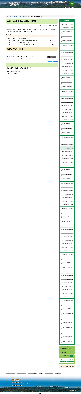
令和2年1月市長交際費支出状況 (67, 300)
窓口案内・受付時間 (32, 373)
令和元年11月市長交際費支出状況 (67, 309)
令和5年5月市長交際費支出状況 (67, 151)
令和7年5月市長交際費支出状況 (67, 59)
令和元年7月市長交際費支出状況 (66, 328)
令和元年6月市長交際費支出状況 (66, 332)
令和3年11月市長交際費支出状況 (66, 217)
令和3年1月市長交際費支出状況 (67, 254)
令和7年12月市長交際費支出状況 (66, 32)
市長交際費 (25, 16)
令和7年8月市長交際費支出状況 (67, 48)
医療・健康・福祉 (34, 13)
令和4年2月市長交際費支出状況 (67, 204)
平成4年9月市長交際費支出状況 (67, 183)
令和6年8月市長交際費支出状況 (67, 95)
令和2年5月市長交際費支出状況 (67, 286)
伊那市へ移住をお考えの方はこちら (66, 347)
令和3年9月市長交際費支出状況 (67, 225)
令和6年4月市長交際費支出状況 (67, 109)
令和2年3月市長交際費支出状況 (67, 293)
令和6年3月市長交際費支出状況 (67, 112)
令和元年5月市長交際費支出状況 (66, 337)
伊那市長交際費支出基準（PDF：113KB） (16, 53)
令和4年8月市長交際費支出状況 (67, 187)
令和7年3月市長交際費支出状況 (67, 66)
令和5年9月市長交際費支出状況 (67, 137)
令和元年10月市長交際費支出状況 (67, 314)
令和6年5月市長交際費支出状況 (67, 105)
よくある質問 (65, 352)
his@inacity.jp (16, 75)
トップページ (9, 16)
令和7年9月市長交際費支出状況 (67, 45)
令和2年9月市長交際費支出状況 (67, 272)
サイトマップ (58, 373)
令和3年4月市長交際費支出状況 (67, 243)
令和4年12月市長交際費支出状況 (66, 170)
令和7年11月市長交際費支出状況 (66, 36)
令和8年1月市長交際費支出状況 (67, 27)
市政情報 (46, 13)
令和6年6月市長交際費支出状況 (67, 102)
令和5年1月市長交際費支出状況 (67, 165)
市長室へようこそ (17, 16)
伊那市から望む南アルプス (73, 390)
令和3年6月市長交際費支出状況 (67, 236)
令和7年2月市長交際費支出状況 (67, 70)
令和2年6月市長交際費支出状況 (67, 282)
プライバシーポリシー (21, 373)
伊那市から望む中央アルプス (69, 7)
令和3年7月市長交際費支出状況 (67, 233)
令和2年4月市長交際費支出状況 (67, 289)
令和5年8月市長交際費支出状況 (67, 141)
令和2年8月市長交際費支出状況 (67, 275)
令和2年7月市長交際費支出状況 (67, 279)
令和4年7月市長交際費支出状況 (67, 190)
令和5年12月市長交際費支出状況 (66, 124)
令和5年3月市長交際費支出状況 (67, 158)
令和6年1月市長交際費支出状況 (67, 119)
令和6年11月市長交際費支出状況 (66, 82)
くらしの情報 (12, 13)
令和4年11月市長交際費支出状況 (66, 174)
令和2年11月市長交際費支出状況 (66, 263)
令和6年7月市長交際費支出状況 (67, 98)
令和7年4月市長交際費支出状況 (67, 63)
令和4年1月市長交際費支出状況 (67, 208)
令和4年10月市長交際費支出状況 (66, 179)
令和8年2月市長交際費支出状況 (67, 24)
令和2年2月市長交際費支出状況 (67, 296)
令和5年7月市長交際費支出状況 (67, 144)
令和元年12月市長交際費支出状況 (67, 304)
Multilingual (66, 1)
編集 (71, 356)
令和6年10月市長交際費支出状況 (66, 87)
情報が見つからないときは (67, 366)
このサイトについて (10, 373)
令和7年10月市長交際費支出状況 (66, 41)
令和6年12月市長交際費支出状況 (66, 78)
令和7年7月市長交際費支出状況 (67, 52)
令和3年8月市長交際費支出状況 (67, 229)
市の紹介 (69, 13)
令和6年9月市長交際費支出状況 (67, 91)
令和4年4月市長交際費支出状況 (67, 201)
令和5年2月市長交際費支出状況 (67, 162)
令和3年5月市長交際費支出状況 (67, 240)
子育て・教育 (23, 13)
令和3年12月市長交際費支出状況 (66, 212)
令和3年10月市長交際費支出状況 (66, 222)
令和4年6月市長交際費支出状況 (67, 194)
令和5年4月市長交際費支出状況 (67, 155)
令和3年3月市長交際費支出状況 (67, 247)
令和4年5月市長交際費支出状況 (67, 197)
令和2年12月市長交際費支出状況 (66, 258)
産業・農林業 (57, 13)
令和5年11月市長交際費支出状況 (66, 128)
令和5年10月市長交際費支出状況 (66, 133)
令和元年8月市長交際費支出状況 (66, 323)
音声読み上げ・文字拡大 (57, 2)
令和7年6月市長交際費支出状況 (67, 56)
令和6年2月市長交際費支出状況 (67, 116)
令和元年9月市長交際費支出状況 (66, 318)
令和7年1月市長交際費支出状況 (67, 73)
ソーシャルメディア (49, 373)
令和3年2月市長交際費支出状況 (67, 250)
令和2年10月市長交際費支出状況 (66, 268)
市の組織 (41, 373)
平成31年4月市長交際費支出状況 (66, 342)
